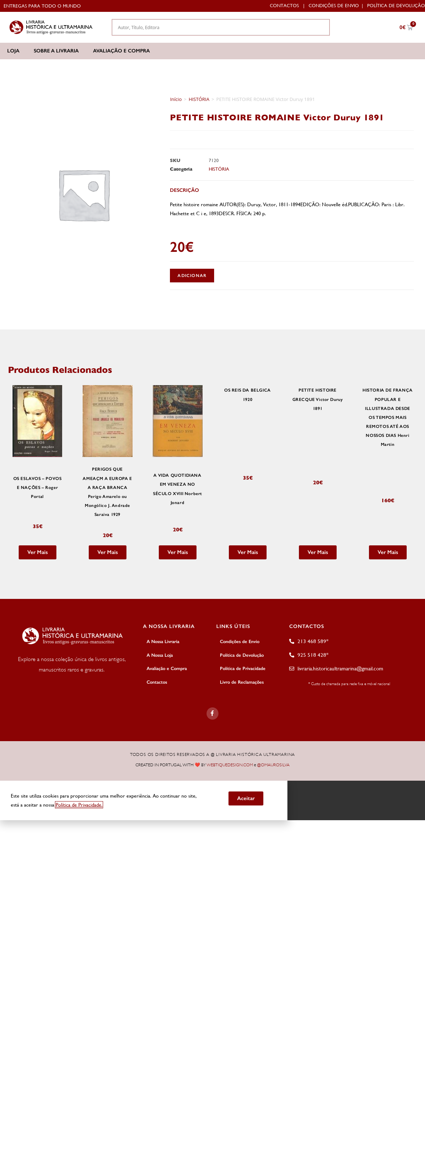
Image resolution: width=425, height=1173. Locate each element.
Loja (13, 51)
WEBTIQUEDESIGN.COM (230, 764)
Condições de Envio (334, 5)
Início (175, 99)
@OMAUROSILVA (273, 764)
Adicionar (192, 275)
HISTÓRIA (199, 99)
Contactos (284, 5)
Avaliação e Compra (121, 51)
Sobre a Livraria (56, 51)
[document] (212, 799)
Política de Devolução (396, 5)
